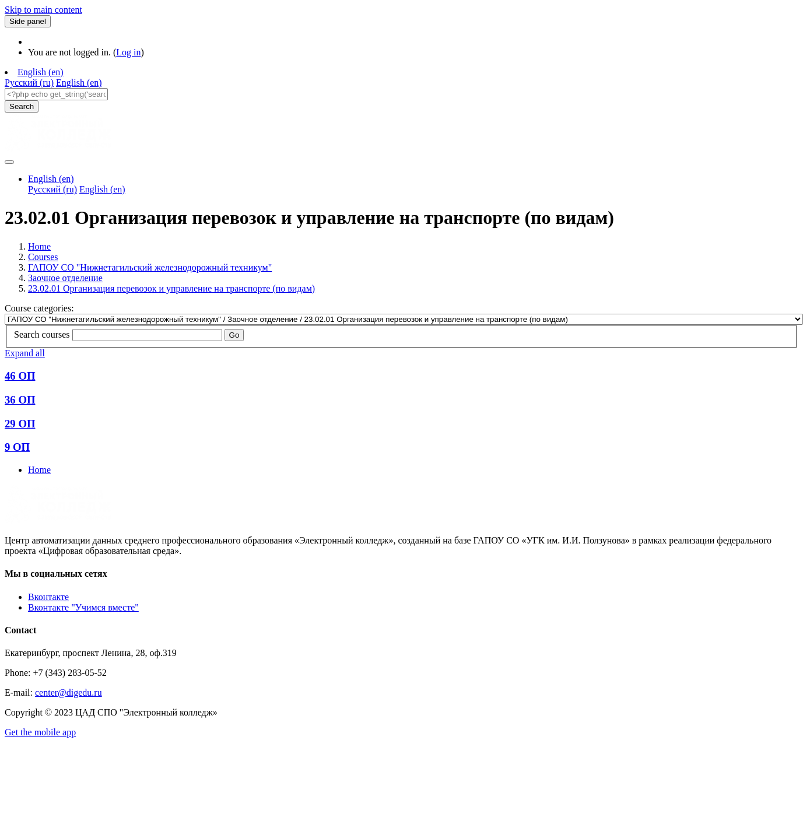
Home (39, 246)
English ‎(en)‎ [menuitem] (79, 82)
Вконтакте (48, 597)
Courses (43, 257)
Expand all (25, 353)
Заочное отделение (65, 278)
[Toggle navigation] (9, 162)
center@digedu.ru (68, 692)
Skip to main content (43, 10)
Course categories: (39, 308)
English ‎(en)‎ (40, 72)
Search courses (42, 334)
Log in (128, 52)
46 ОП (20, 376)
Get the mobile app (40, 732)
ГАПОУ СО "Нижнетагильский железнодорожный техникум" (150, 267)
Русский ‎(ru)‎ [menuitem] (29, 82)
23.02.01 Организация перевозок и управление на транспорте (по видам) (171, 288)
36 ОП (20, 400)
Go (234, 335)
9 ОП (17, 447)
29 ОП (20, 424)
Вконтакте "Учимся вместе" (83, 607)
